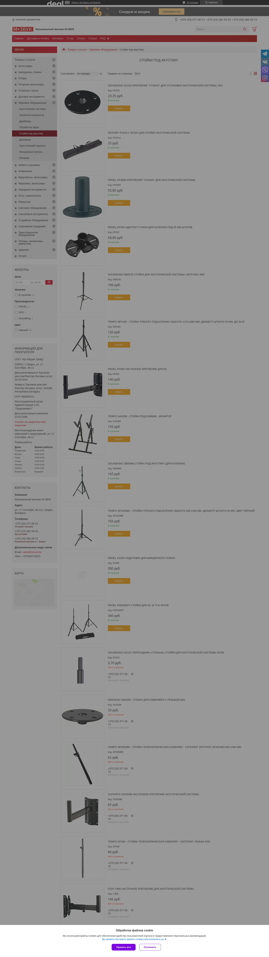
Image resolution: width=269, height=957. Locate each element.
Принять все (123, 947)
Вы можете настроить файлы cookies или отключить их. (133, 939)
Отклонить (150, 947)
